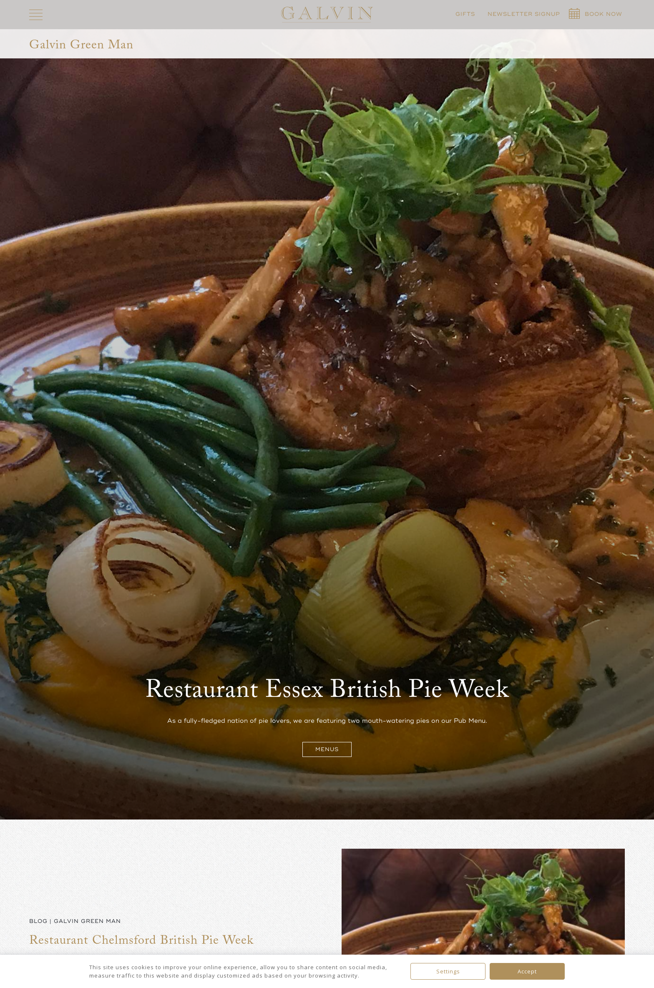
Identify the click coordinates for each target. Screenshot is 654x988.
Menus (327, 749)
